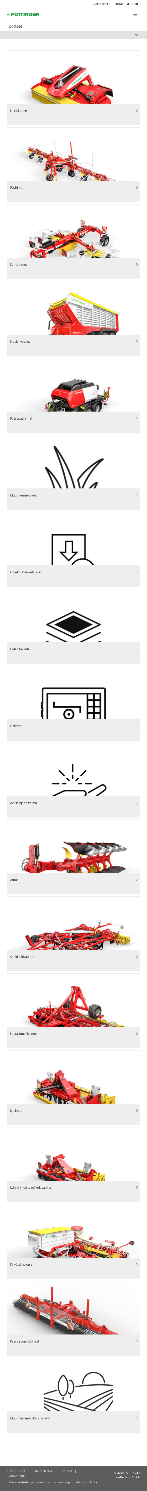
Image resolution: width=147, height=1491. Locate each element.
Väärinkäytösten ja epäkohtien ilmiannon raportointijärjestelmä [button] (52, 1482)
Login (132, 4)
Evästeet (66, 1471)
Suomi (118, 4)
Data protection (43, 1471)
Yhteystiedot (17, 1476)
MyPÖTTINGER (101, 4)
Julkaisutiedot (16, 1471)
